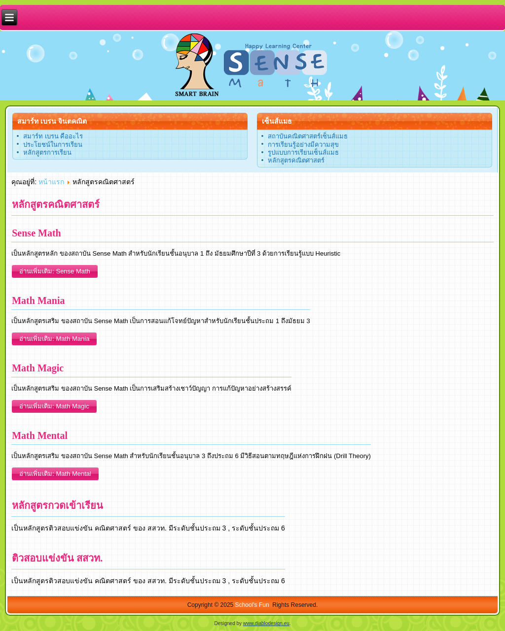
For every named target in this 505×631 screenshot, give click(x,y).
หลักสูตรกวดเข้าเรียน (57, 505)
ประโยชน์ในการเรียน (52, 144)
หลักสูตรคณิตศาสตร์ (296, 160)
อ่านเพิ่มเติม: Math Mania (54, 338)
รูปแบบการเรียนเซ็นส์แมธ (303, 152)
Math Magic (38, 368)
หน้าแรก (51, 182)
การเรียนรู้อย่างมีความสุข (303, 144)
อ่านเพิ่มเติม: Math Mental (55, 473)
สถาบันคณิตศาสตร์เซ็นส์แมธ (308, 136)
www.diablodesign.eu (266, 623)
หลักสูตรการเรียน (47, 152)
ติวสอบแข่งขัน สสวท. (57, 558)
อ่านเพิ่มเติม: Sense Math (54, 271)
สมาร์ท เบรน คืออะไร (53, 136)
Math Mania (38, 300)
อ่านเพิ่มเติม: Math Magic (54, 406)
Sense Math (36, 233)
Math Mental (40, 435)
